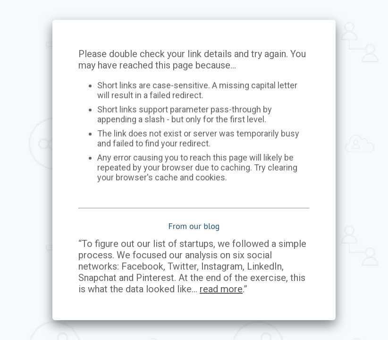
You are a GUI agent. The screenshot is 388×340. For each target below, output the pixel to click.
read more (221, 289)
